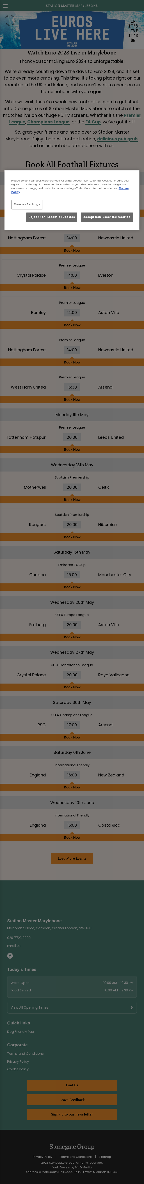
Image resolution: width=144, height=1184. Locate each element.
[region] (72, 200)
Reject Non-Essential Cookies (52, 217)
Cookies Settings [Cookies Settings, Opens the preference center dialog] (27, 204)
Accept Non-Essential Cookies (106, 217)
